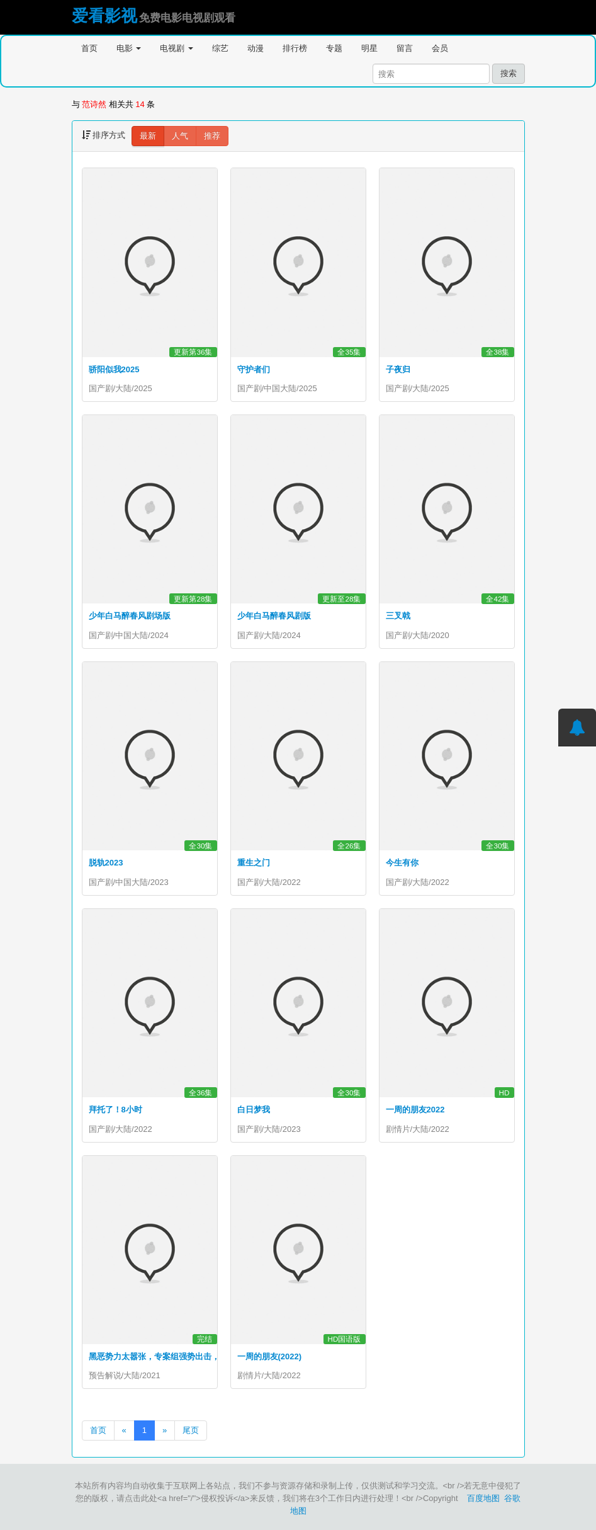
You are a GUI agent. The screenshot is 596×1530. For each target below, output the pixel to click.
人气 (180, 135)
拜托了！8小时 (115, 1109)
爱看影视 (104, 15)
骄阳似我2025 (114, 369)
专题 (334, 48)
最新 (148, 135)
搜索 (508, 73)
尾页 (191, 1430)
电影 (129, 48)
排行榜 (295, 48)
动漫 (255, 48)
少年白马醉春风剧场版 (130, 615)
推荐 (212, 135)
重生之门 (253, 862)
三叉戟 (398, 615)
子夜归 (398, 369)
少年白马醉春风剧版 (274, 615)
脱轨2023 (106, 862)
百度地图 (483, 1498)
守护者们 (253, 369)
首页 (89, 48)
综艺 (220, 48)
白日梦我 (253, 1109)
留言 (404, 48)
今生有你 (402, 862)
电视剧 (176, 48)
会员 (440, 48)
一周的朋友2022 (415, 1109)
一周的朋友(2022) (269, 1356)
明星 (369, 48)
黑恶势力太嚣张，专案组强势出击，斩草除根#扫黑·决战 (190, 1356)
